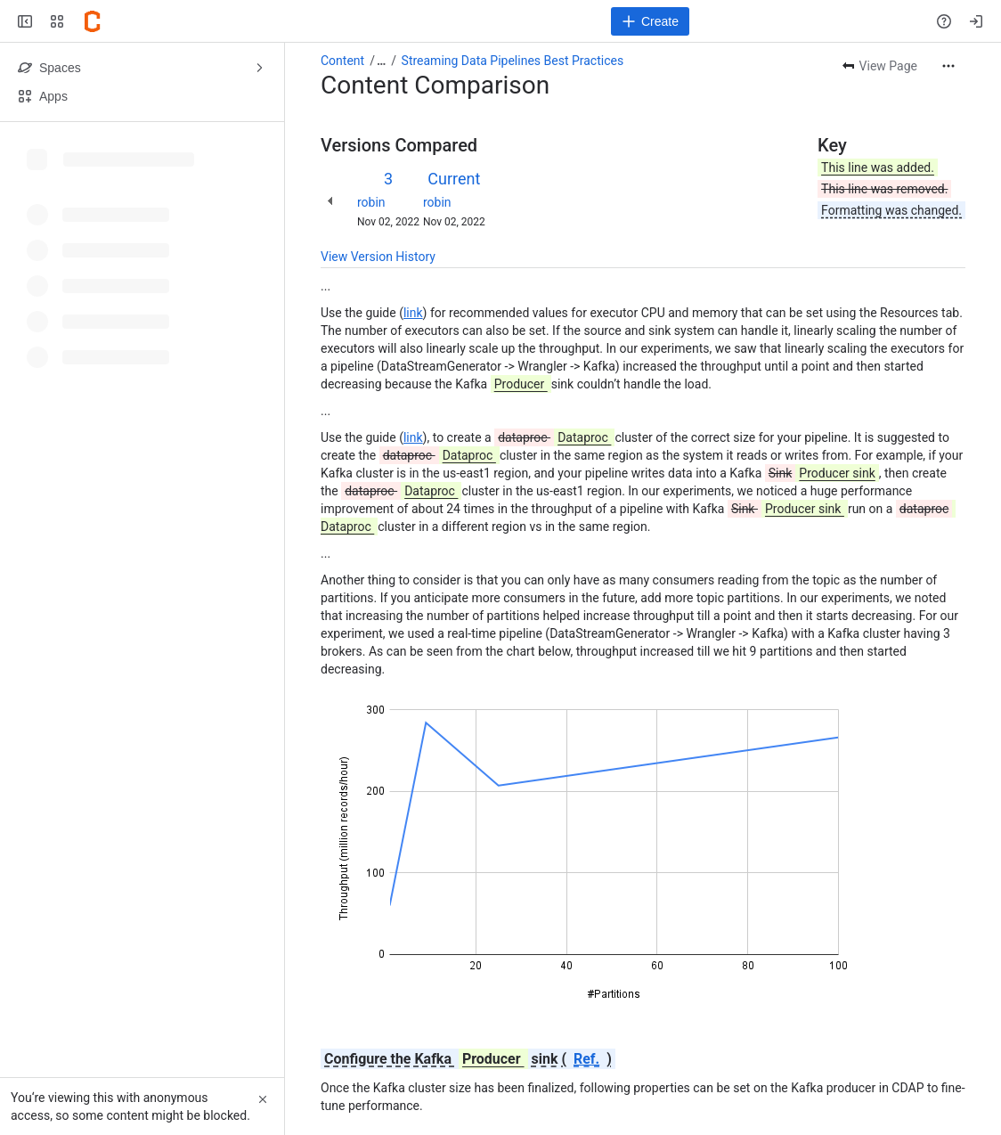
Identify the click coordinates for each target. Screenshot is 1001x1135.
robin (371, 202)
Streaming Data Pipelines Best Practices (513, 60)
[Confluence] (92, 21)
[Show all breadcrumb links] (381, 60)
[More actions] (948, 66)
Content (342, 60)
